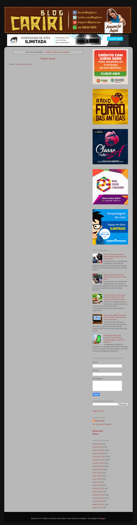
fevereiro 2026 (98, 450)
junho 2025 (97, 476)
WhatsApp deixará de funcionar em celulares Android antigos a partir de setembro (114, 338)
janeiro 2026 (97, 453)
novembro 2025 (99, 460)
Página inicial (47, 58)
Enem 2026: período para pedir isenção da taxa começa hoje (115, 277)
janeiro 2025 (97, 492)
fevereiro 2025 (98, 488)
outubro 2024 (98, 501)
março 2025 (97, 485)
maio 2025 (97, 479)
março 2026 (97, 447)
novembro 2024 (99, 498)
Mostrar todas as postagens (57, 52)
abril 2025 (96, 482)
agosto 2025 (97, 469)
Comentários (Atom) (24, 64)
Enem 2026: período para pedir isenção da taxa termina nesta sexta (115, 256)
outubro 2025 (98, 463)
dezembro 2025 (99, 457)
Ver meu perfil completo (102, 424)
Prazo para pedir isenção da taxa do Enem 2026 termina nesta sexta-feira (115, 317)
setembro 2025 (99, 466)
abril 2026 (96, 444)
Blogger (102, 518)
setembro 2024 (99, 504)
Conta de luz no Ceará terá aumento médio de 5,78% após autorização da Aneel (114, 297)
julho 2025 (97, 473)
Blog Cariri (99, 421)
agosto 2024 (97, 508)
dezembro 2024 (99, 495)
